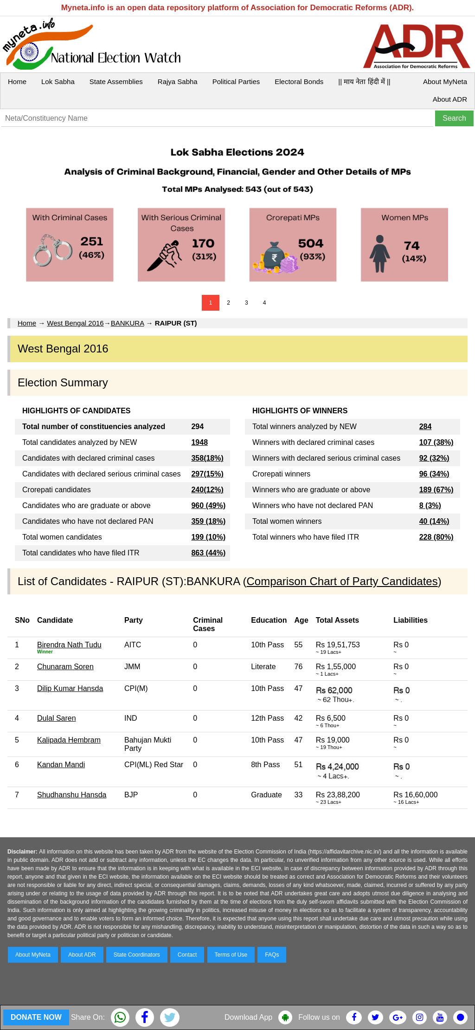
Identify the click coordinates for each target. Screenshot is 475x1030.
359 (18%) (208, 521)
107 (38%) (436, 442)
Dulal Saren (56, 718)
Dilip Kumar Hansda (70, 688)
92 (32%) (434, 458)
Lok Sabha (58, 81)
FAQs (272, 955)
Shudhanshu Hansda (71, 795)
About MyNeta (445, 81)
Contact (187, 955)
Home (17, 81)
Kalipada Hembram (69, 740)
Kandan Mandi (61, 765)
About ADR (450, 99)
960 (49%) (208, 505)
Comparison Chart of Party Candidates (341, 581)
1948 (199, 442)
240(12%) (207, 490)
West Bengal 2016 (75, 323)
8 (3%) (430, 505)
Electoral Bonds (299, 81)
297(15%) (207, 474)
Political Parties (236, 81)
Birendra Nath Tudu (69, 645)
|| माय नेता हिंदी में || (364, 81)
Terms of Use (231, 955)
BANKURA (127, 323)
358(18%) (207, 458)
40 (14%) (434, 521)
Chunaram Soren (65, 667)
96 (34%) (434, 474)
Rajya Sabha (178, 81)
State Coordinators (137, 955)
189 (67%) (436, 490)
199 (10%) (208, 537)
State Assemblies (116, 81)
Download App (248, 1017)
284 (425, 426)
